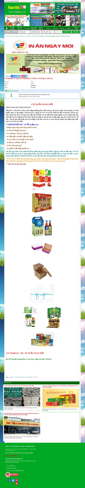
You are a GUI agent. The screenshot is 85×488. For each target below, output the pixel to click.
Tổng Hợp (15, 31)
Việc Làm (62, 28)
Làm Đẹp (48, 28)
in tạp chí (16, 377)
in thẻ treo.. (35, 377)
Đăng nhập (77, 1)
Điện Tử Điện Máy (41, 28)
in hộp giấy (21, 377)
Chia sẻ (8, 76)
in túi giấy (30, 377)
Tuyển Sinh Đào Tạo (19, 28)
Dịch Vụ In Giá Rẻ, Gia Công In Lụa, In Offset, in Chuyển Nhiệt (24, 36)
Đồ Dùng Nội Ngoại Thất (34, 28)
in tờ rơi (26, 377)
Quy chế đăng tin (11, 465)
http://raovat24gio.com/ (16, 458)
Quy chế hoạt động (11, 468)
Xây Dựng (8, 31)
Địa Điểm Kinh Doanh (12, 28)
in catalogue (11, 377)
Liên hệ (66, 1)
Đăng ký (71, 1)
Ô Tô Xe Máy (26, 28)
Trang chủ (55, 1)
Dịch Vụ (69, 28)
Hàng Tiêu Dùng (76, 28)
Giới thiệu (61, 1)
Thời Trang (55, 28)
